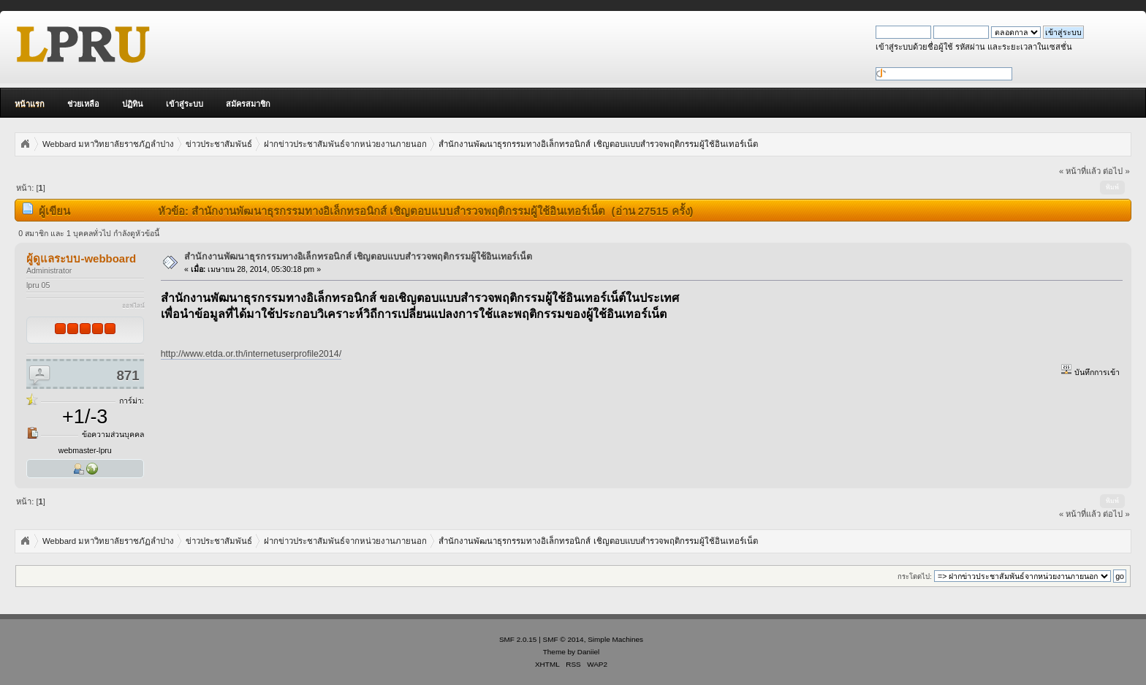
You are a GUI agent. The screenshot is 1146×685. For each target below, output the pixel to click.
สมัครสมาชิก (248, 103)
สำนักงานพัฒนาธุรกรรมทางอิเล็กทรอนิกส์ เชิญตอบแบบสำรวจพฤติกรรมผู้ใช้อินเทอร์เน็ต (358, 256)
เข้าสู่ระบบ (184, 103)
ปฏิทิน (132, 103)
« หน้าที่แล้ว (1080, 171)
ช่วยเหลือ (83, 103)
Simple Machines (615, 639)
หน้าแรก (30, 103)
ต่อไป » (1116, 171)
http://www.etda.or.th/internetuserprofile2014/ (251, 354)
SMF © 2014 (563, 639)
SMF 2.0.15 (518, 639)
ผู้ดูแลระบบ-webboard (81, 258)
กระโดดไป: (915, 576)
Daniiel (588, 652)
